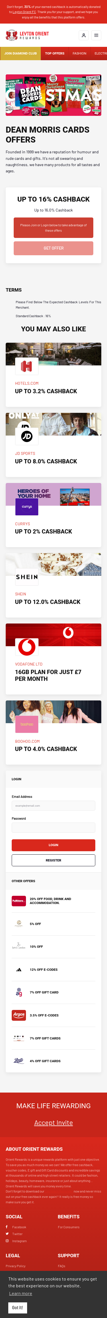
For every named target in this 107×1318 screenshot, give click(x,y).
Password (19, 818)
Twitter (14, 1234)
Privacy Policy (15, 1266)
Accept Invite (53, 1122)
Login (53, 845)
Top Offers (54, 53)
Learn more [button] (20, 1293)
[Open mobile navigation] (96, 35)
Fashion (79, 53)
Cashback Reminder (59, 1191)
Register (53, 860)
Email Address (22, 796)
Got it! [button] (17, 1307)
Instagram (16, 1241)
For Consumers (69, 1227)
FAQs (61, 1266)
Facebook (16, 1227)
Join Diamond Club (20, 53)
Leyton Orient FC (24, 12)
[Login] (84, 35)
